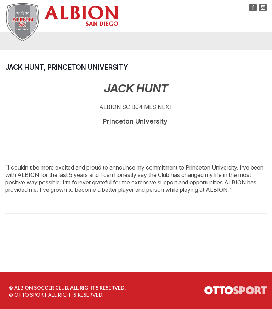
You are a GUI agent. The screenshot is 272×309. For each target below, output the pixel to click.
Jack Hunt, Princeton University (66, 67)
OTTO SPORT (30, 295)
